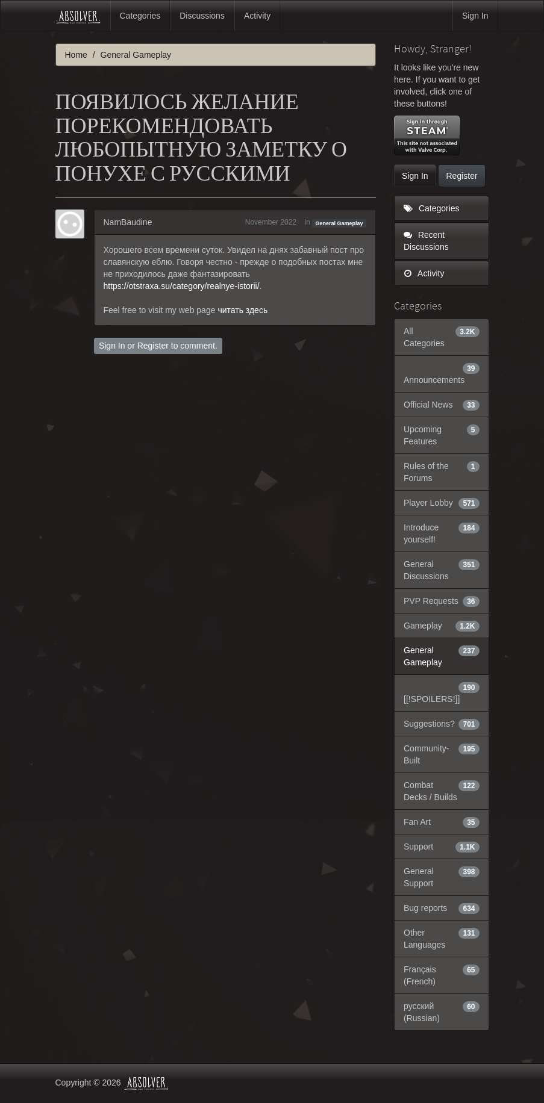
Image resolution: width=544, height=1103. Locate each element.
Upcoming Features (442, 434)
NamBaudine (128, 222)
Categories (140, 15)
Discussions (202, 15)
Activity (257, 15)
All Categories (442, 336)
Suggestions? (442, 724)
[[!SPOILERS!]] (442, 692)
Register (153, 345)
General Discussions (442, 569)
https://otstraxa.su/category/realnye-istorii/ (182, 286)
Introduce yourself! (442, 532)
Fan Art (442, 822)
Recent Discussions (426, 241)
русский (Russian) (442, 1011)
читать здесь (242, 310)
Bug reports (442, 908)
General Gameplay (339, 223)
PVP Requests (442, 601)
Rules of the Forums (442, 471)
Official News (442, 405)
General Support (442, 876)
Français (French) (442, 974)
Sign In (475, 15)
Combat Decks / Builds (442, 790)
